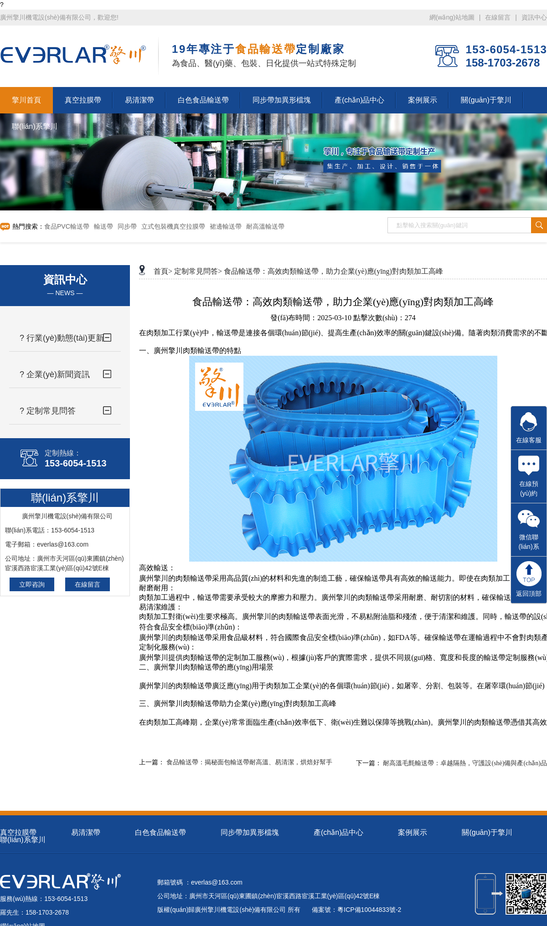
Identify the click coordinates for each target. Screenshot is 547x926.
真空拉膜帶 (18, 832)
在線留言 (498, 17)
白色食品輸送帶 (160, 832)
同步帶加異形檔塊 (250, 832)
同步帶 (127, 226)
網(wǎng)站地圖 (452, 17)
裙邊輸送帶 (226, 226)
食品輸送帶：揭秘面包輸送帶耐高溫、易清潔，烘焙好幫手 (249, 762)
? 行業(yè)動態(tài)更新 (62, 338)
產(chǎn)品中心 (338, 832)
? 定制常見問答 (48, 410)
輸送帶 (103, 226)
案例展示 (412, 832)
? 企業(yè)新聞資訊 (55, 374)
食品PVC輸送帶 (66, 226)
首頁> (163, 271)
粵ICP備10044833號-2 (369, 909)
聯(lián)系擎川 (23, 840)
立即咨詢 (32, 584)
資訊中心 (534, 17)
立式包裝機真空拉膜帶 (173, 226)
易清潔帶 (85, 832)
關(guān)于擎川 (487, 832)
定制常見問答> (198, 271)
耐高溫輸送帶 (265, 226)
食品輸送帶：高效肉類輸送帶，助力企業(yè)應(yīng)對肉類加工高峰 (333, 271)
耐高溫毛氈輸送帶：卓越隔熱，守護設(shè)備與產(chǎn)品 (465, 763)
